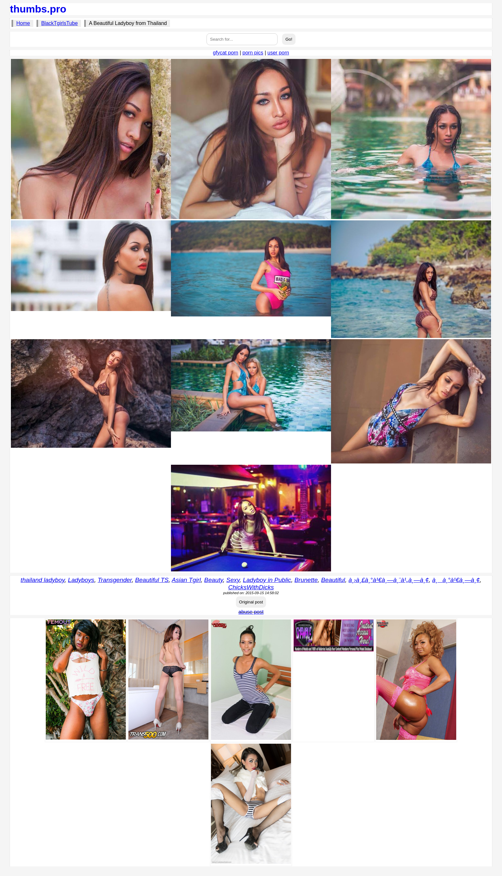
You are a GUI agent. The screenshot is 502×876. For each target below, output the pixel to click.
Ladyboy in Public (267, 580)
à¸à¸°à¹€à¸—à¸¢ (456, 580)
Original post (251, 602)
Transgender (115, 580)
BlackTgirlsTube (59, 23)
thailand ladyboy (42, 580)
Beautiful (333, 580)
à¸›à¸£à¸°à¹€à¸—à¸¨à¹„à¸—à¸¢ (388, 580)
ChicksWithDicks (251, 587)
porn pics (252, 52)
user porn (278, 52)
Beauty (213, 580)
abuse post (251, 612)
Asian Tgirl (186, 580)
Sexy (232, 580)
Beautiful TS (152, 580)
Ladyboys (81, 580)
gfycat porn (225, 52)
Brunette (306, 580)
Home (23, 23)
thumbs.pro (38, 9)
